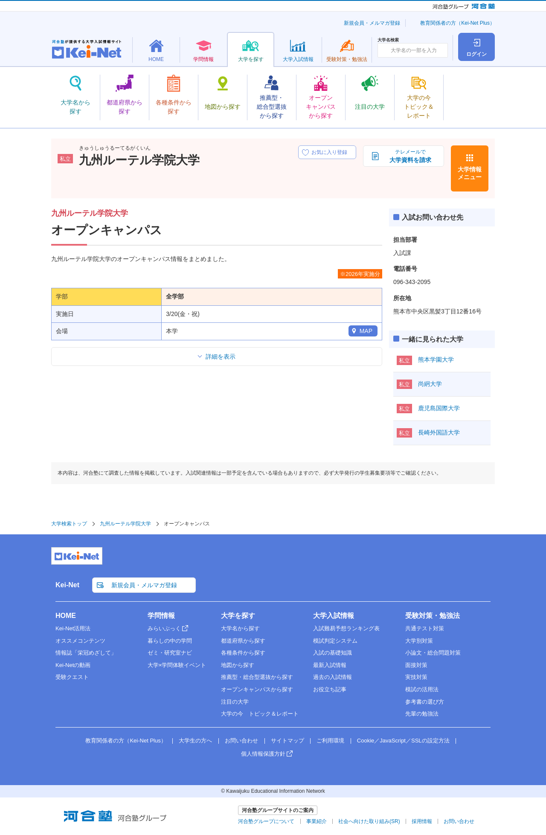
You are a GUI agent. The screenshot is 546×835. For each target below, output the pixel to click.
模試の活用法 (422, 689)
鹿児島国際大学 (439, 408)
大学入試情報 (333, 615)
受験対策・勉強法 (432, 615)
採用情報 (422, 821)
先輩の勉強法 (422, 713)
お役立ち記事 (329, 689)
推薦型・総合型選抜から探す (257, 677)
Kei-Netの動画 (72, 665)
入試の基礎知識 (332, 652)
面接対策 (416, 665)
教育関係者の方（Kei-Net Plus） (457, 23)
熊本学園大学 (436, 359)
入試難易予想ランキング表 (346, 628)
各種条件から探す (243, 652)
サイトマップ (287, 740)
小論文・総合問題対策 (433, 652)
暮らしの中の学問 (170, 641)
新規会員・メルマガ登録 (372, 23)
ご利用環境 (330, 740)
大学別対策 (419, 641)
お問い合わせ (241, 740)
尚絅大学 (430, 383)
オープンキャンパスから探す (257, 689)
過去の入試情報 (332, 677)
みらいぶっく (164, 628)
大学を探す (238, 615)
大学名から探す (240, 628)
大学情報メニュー (470, 173)
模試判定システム (335, 641)
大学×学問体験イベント (177, 665)
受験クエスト (72, 677)
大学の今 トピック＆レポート (260, 713)
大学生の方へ (195, 740)
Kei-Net (67, 585)
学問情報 (161, 615)
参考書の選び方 (424, 702)
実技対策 (416, 677)
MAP (366, 331)
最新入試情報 (329, 665)
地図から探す (237, 665)
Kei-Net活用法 (72, 628)
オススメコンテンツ (80, 641)
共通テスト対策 (424, 628)
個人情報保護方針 (263, 754)
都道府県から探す (243, 641)
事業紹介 (316, 821)
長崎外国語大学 (439, 432)
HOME (65, 615)
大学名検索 (388, 40)
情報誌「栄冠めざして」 (85, 652)
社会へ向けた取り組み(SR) (369, 821)
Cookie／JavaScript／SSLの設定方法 (403, 740)
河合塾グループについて (266, 821)
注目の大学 (235, 702)
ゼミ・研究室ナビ (170, 652)
